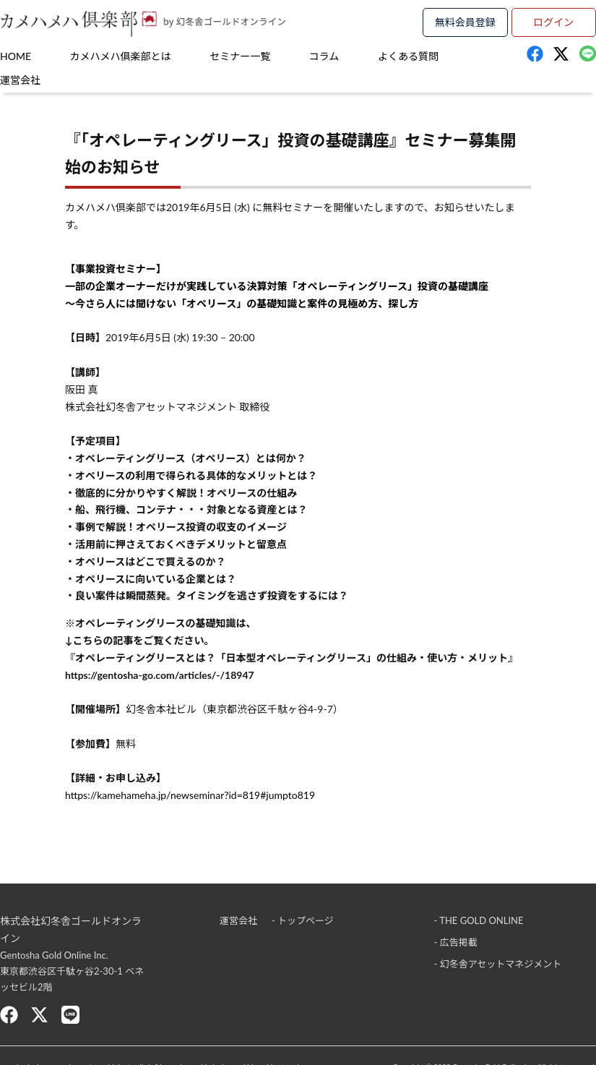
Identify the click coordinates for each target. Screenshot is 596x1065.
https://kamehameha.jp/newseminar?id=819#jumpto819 (190, 795)
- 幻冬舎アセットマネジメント (497, 964)
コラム (324, 56)
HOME (15, 56)
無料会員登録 (465, 22)
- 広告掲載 (455, 942)
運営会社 (20, 80)
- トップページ (303, 920)
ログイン (553, 22)
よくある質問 (408, 56)
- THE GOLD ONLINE (478, 920)
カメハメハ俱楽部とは (120, 56)
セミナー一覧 (240, 56)
